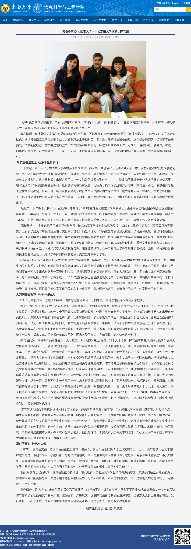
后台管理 (185, 3)
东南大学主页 (163, 3)
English (175, 3)
